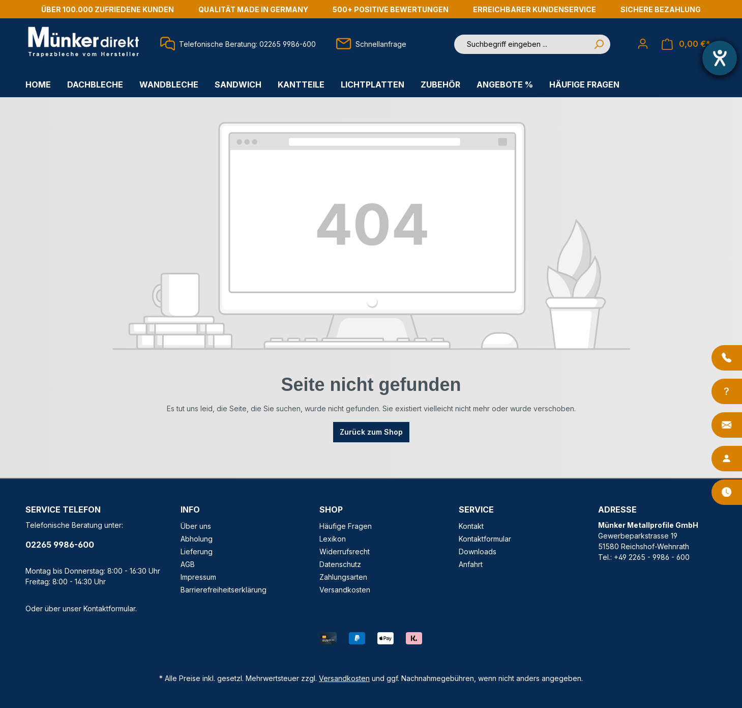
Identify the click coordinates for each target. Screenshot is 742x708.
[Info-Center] (726, 391)
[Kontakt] (726, 425)
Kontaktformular (109, 608)
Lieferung (197, 551)
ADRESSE (617, 509)
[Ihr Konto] (643, 44)
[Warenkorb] (686, 44)
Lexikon (332, 538)
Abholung (197, 538)
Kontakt (471, 526)
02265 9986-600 (59, 545)
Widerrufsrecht (344, 551)
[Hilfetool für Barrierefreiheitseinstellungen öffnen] (719, 58)
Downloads (477, 551)
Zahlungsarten (343, 577)
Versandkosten (344, 589)
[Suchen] (598, 44)
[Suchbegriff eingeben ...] (520, 44)
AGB (188, 564)
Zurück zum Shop (371, 432)
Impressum (198, 577)
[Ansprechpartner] (726, 458)
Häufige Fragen (345, 526)
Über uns (196, 526)
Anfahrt (471, 564)
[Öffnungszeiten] (726, 492)
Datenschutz (340, 564)
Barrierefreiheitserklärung (223, 589)
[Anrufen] (726, 358)
